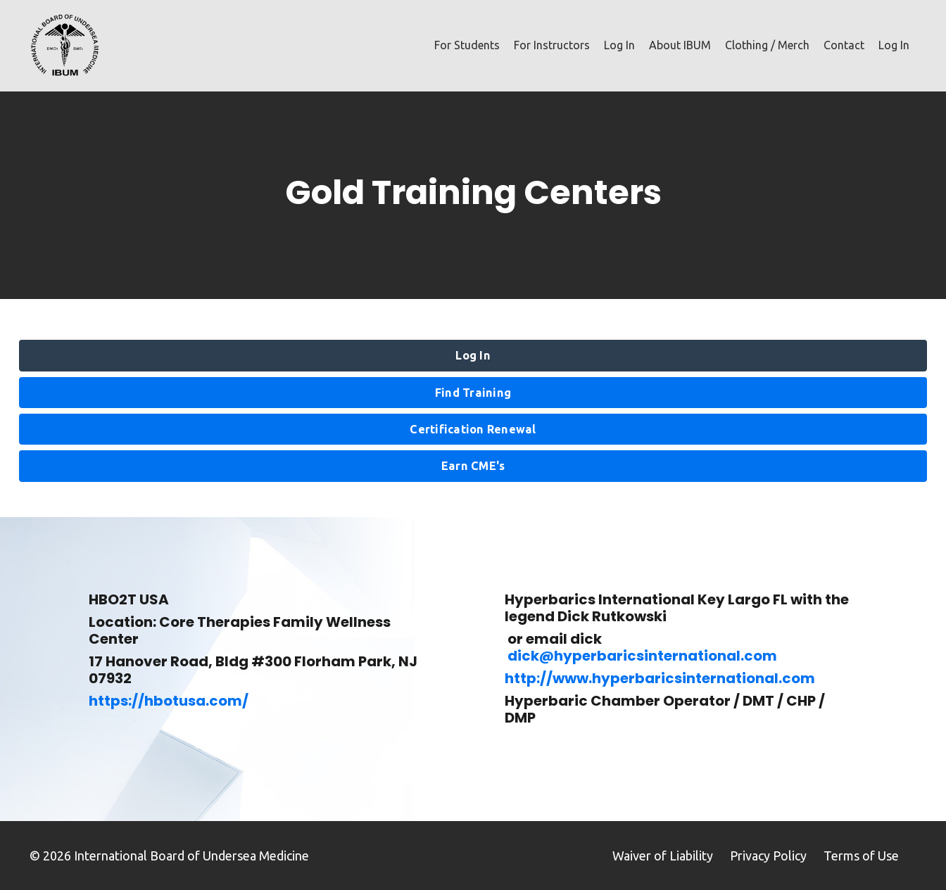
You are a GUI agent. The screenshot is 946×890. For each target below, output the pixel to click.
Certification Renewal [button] (473, 429)
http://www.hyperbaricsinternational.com (660, 678)
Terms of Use (861, 855)
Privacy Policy (768, 855)
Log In (619, 45)
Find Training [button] (473, 392)
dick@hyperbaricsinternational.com (642, 656)
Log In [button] (473, 355)
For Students (467, 45)
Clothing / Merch (767, 45)
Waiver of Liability (662, 855)
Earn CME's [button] (473, 465)
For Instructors (552, 45)
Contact (844, 45)
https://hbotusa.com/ (168, 701)
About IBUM (680, 45)
